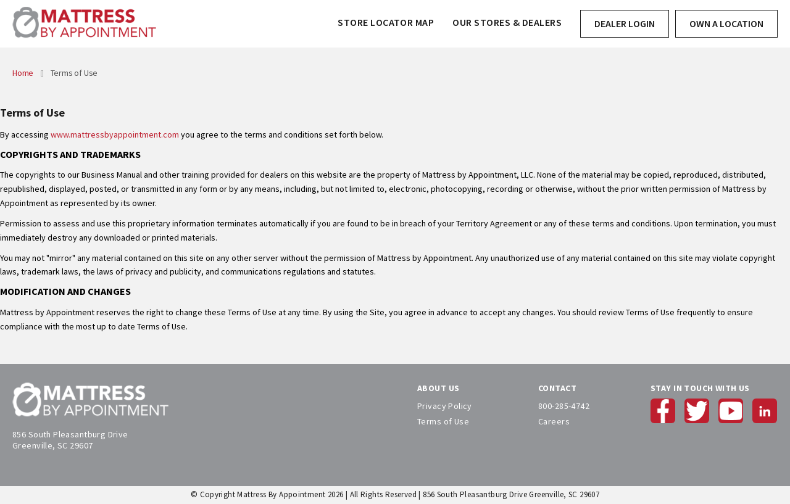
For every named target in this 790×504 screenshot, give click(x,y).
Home (23, 72)
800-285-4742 (563, 405)
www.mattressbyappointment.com (115, 134)
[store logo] (84, 24)
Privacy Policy (444, 405)
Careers (554, 421)
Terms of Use (443, 421)
